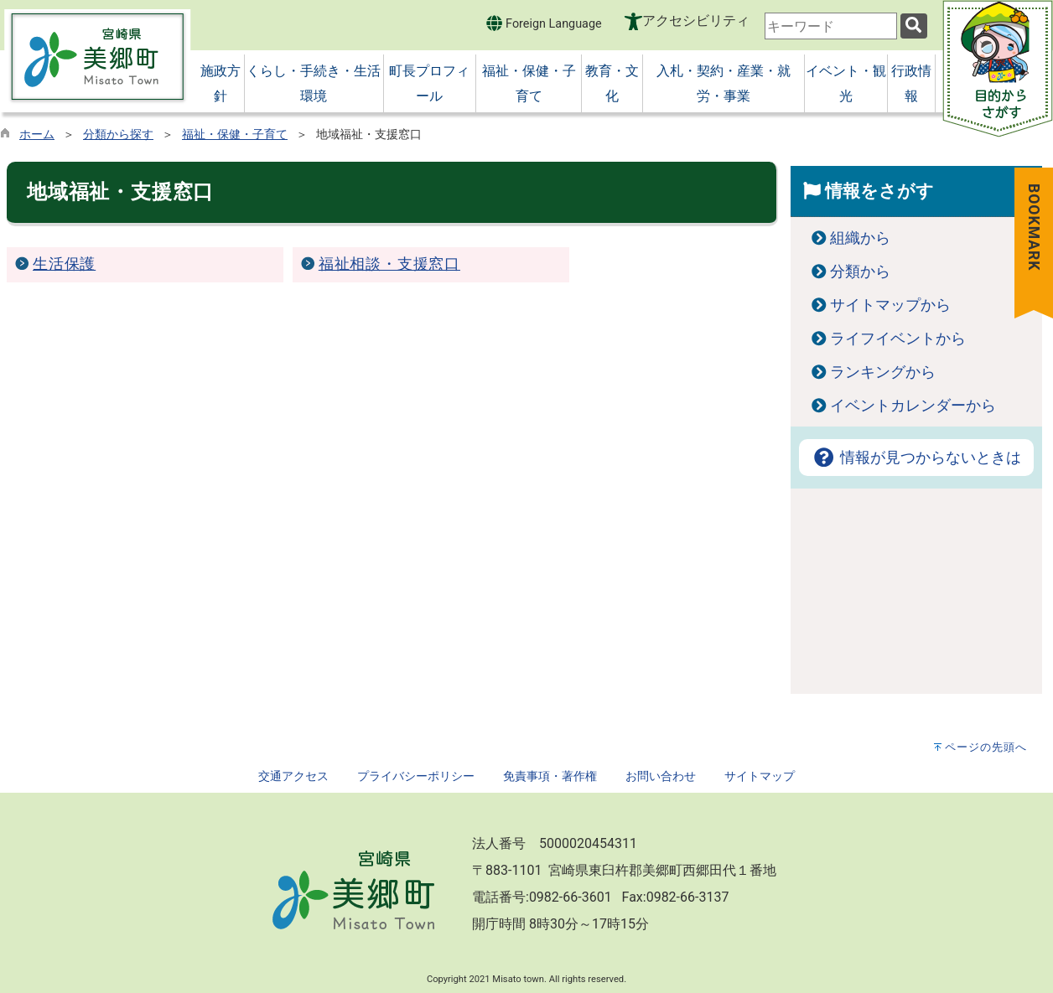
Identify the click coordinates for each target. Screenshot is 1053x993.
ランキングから (883, 372)
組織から (860, 238)
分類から (860, 271)
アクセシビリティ (696, 20)
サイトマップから (890, 305)
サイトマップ (759, 776)
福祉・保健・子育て (235, 134)
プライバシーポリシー (416, 776)
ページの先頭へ (986, 747)
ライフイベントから (898, 338)
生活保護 (64, 264)
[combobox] (830, 26)
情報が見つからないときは (916, 457)
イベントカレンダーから (913, 405)
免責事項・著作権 (550, 776)
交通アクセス (293, 776)
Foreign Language (543, 23)
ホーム (36, 134)
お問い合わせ (660, 776)
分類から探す (118, 134)
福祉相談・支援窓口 (389, 264)
